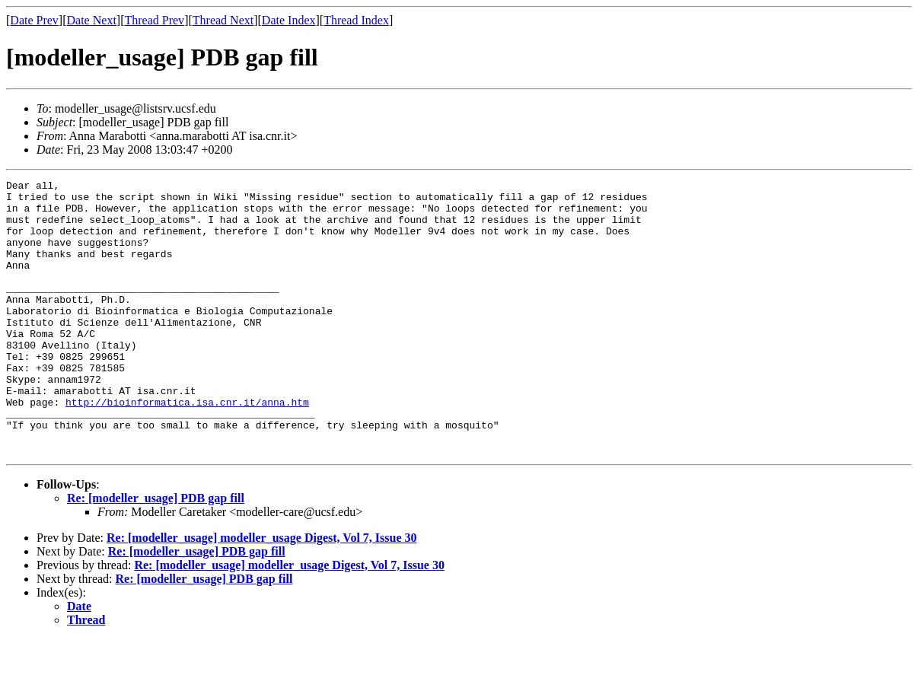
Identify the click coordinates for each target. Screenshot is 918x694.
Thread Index (356, 20)
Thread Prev (154, 20)
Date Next (91, 20)
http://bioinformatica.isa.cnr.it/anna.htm (187, 447)
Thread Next (223, 20)
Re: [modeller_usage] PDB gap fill (155, 552)
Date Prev (34, 20)
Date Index (289, 20)
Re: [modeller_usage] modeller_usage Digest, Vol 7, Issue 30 (262, 592)
